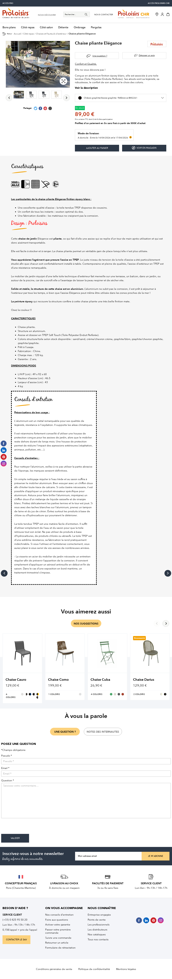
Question (7, 780)
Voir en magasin (144, 148)
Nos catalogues (97, 934)
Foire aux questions (56, 919)
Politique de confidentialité (94, 969)
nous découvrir (47, 15)
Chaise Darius (143, 679)
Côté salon (46, 27)
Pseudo (6, 756)
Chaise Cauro (16, 679)
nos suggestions (86, 623)
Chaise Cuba (100, 679)
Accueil (17, 33)
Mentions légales (126, 969)
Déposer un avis (147, 55)
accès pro (8, 3)
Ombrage (79, 27)
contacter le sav (16, 939)
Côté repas (27, 27)
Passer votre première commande (58, 931)
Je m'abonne (155, 856)
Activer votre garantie (57, 924)
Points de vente (97, 919)
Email (5, 768)
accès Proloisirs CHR (158, 3)
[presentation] (26, 827)
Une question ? (99, 56)
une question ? (65, 731)
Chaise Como (58, 679)
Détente (63, 27)
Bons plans (9, 27)
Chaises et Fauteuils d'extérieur (51, 33)
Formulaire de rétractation (60, 947)
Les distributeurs (97, 929)
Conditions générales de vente (54, 969)
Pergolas (96, 27)
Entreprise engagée (99, 914)
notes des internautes (103, 731)
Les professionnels (99, 924)
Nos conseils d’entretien (59, 914)
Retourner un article (56, 942)
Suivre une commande (58, 937)
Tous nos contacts (98, 939)
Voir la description (86, 88)
